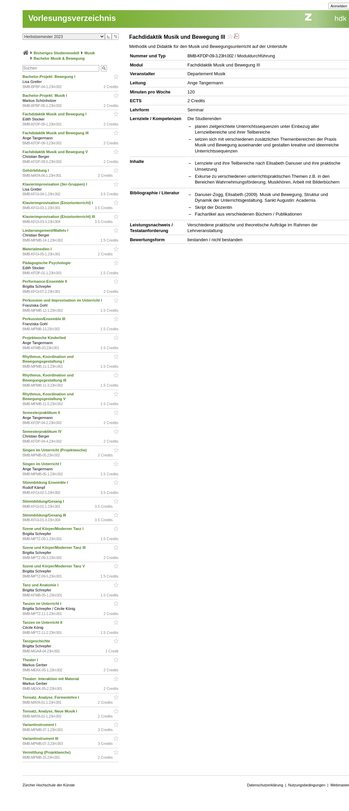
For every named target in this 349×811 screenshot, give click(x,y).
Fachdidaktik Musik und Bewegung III (56, 133)
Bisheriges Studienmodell (56, 53)
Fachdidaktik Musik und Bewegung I (55, 114)
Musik (89, 53)
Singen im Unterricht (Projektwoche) (55, 450)
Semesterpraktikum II (42, 413)
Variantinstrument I (40, 725)
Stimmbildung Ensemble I (46, 482)
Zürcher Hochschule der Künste (49, 785)
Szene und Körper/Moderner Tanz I (54, 529)
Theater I (31, 660)
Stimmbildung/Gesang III (45, 515)
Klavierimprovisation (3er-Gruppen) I (55, 184)
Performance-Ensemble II (45, 281)
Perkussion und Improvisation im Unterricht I (63, 300)
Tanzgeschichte (37, 641)
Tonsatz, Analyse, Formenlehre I (51, 697)
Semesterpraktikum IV (43, 431)
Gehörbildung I (36, 170)
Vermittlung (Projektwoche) (47, 752)
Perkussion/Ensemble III (44, 319)
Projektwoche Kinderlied (45, 338)
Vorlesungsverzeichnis (72, 18)
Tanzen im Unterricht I (42, 604)
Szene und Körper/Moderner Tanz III (55, 548)
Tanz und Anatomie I (41, 585)
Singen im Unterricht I (42, 464)
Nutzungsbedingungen (306, 785)
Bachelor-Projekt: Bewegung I (50, 77)
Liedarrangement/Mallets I (46, 230)
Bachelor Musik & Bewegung (59, 58)
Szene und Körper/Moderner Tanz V (54, 566)
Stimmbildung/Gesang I (44, 501)
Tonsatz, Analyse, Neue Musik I (50, 711)
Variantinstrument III (41, 738)
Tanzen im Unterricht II (43, 622)
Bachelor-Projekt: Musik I (45, 95)
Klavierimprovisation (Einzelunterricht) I (58, 203)
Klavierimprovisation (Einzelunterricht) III (59, 217)
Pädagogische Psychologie (47, 263)
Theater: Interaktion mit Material (51, 679)
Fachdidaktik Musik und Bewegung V (56, 152)
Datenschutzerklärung (265, 785)
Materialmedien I (38, 249)
